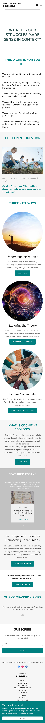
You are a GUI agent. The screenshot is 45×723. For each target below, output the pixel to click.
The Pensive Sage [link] (23, 488)
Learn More (22, 462)
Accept (22, 718)
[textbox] (22, 643)
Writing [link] (22, 690)
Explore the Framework (23, 342)
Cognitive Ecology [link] (22, 685)
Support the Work (22, 584)
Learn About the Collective (22, 410)
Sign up (23, 651)
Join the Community (22, 564)
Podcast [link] (22, 695)
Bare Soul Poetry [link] (34, 482)
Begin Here (22, 273)
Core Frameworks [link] (15, 486)
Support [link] (22, 697)
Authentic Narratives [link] (20, 482)
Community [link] (22, 693)
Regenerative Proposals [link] (31, 486)
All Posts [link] (8, 482)
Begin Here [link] (14, 484)
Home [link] (22, 680)
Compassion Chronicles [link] (28, 484)
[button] (41, 5)
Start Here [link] (22, 683)
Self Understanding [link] (22, 688)
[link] (16, 6)
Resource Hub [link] (22, 700)
